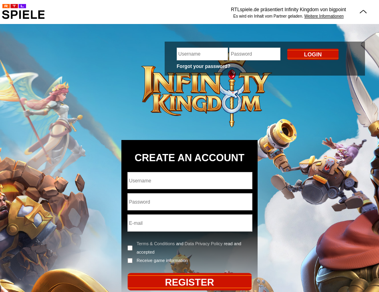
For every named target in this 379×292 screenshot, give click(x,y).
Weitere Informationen (324, 16)
